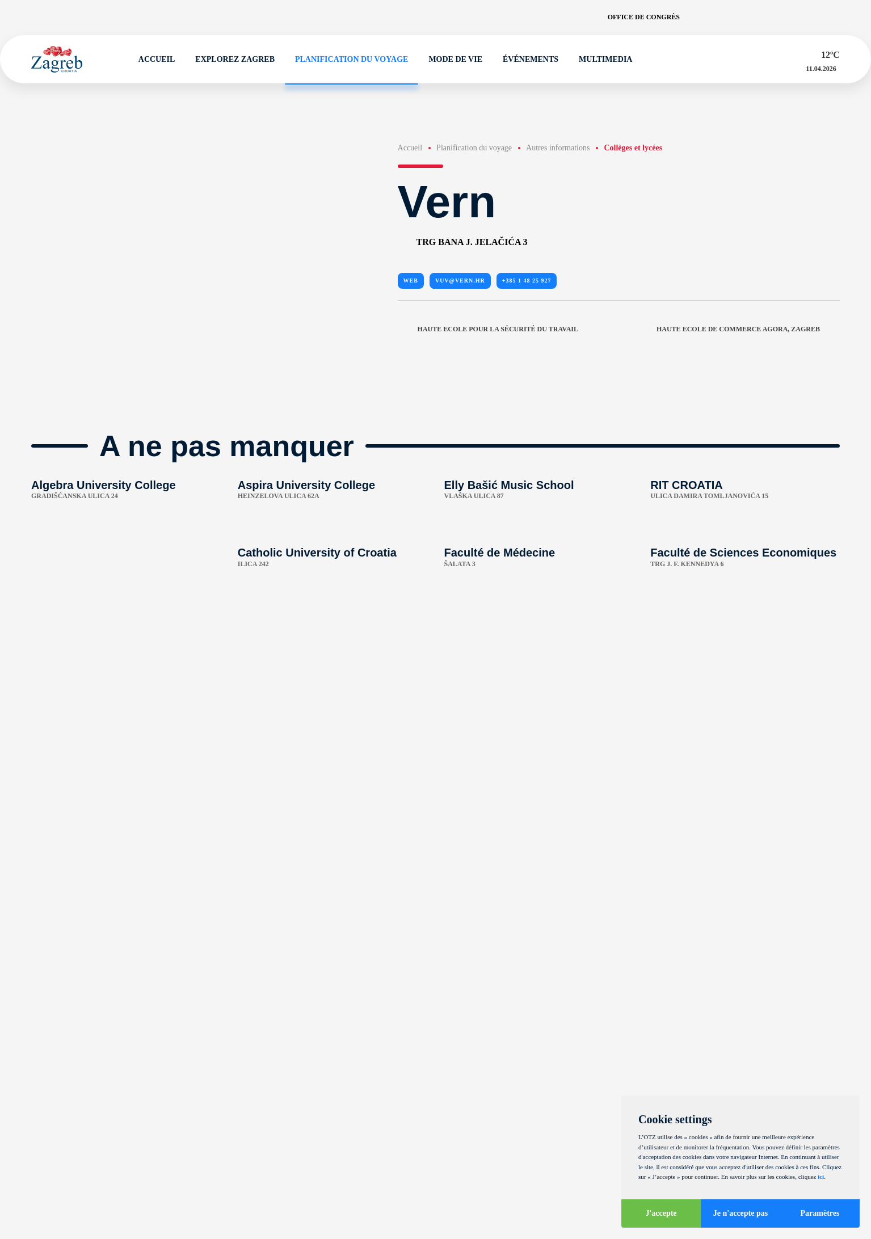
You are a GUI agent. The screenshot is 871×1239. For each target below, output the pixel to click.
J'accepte (660, 1213)
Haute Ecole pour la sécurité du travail (488, 329)
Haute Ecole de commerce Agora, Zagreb (748, 329)
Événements (525, 59)
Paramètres (820, 1213)
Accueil (151, 59)
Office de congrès (644, 17)
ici (821, 1176)
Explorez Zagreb (230, 59)
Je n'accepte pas (740, 1213)
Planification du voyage (346, 59)
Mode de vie (450, 59)
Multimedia (600, 59)
